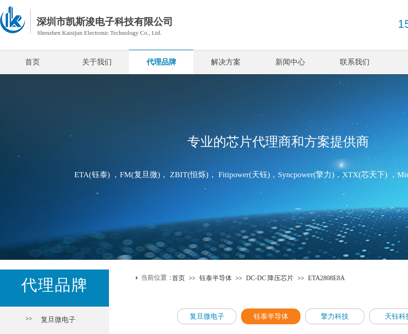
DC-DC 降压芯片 (269, 278)
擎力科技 (335, 316)
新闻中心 (290, 62)
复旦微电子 (58, 319)
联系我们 (355, 62)
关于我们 (97, 62)
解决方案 (226, 62)
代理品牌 (161, 62)
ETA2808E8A (326, 278)
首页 (32, 62)
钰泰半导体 (215, 278)
